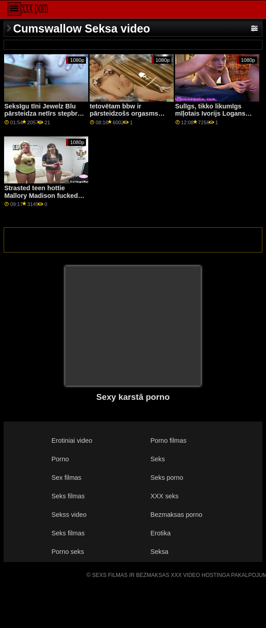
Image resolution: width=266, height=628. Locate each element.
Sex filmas (66, 477)
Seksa (159, 551)
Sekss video (69, 514)
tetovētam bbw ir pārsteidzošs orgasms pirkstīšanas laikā (124, 114)
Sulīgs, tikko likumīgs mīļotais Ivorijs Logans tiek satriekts (210, 114)
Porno (60, 459)
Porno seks (68, 551)
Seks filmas (68, 496)
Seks (157, 459)
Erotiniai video (72, 440)
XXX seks (164, 496)
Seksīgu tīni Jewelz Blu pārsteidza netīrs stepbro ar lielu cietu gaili (42, 114)
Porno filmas (168, 440)
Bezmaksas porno (176, 514)
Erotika (160, 533)
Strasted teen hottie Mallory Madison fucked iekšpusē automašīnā (41, 195)
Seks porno (166, 477)
